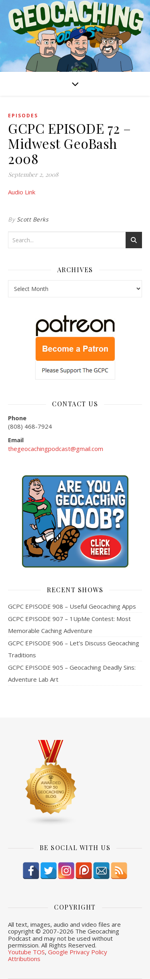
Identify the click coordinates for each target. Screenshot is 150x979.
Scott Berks (33, 219)
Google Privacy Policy (77, 952)
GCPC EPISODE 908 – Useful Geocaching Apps (72, 606)
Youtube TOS (26, 952)
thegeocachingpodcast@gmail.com (55, 449)
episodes (23, 115)
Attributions (24, 959)
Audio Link (21, 192)
